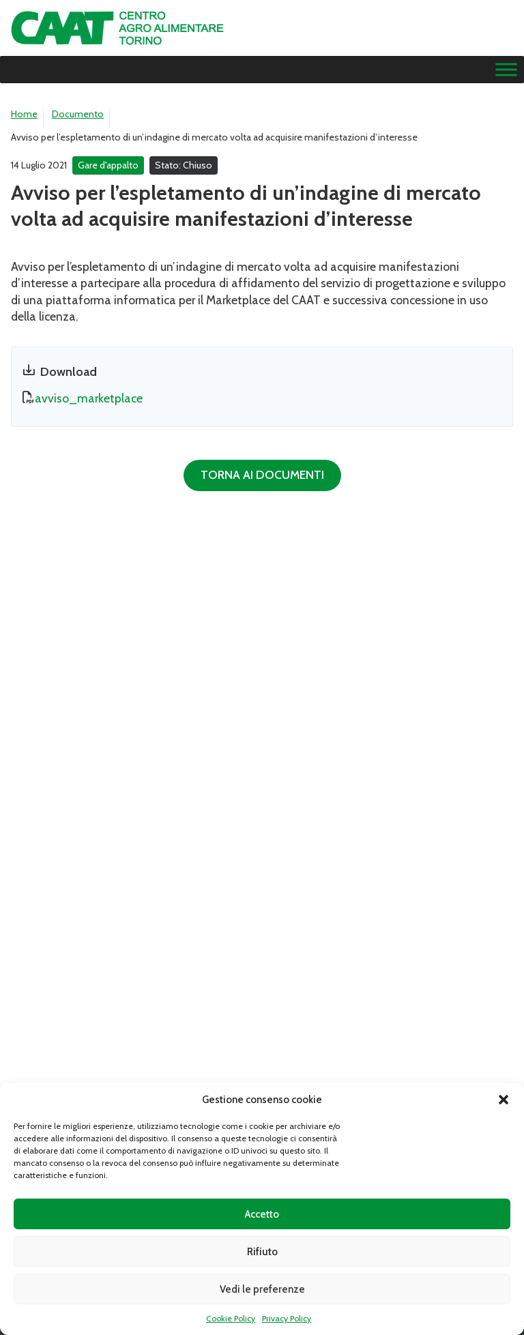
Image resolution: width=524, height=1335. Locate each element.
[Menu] (506, 69)
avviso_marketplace (89, 398)
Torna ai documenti (262, 474)
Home (24, 114)
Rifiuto (262, 1252)
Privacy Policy (286, 1318)
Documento (78, 114)
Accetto (262, 1214)
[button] (503, 1099)
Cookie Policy (230, 1318)
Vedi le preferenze (262, 1289)
